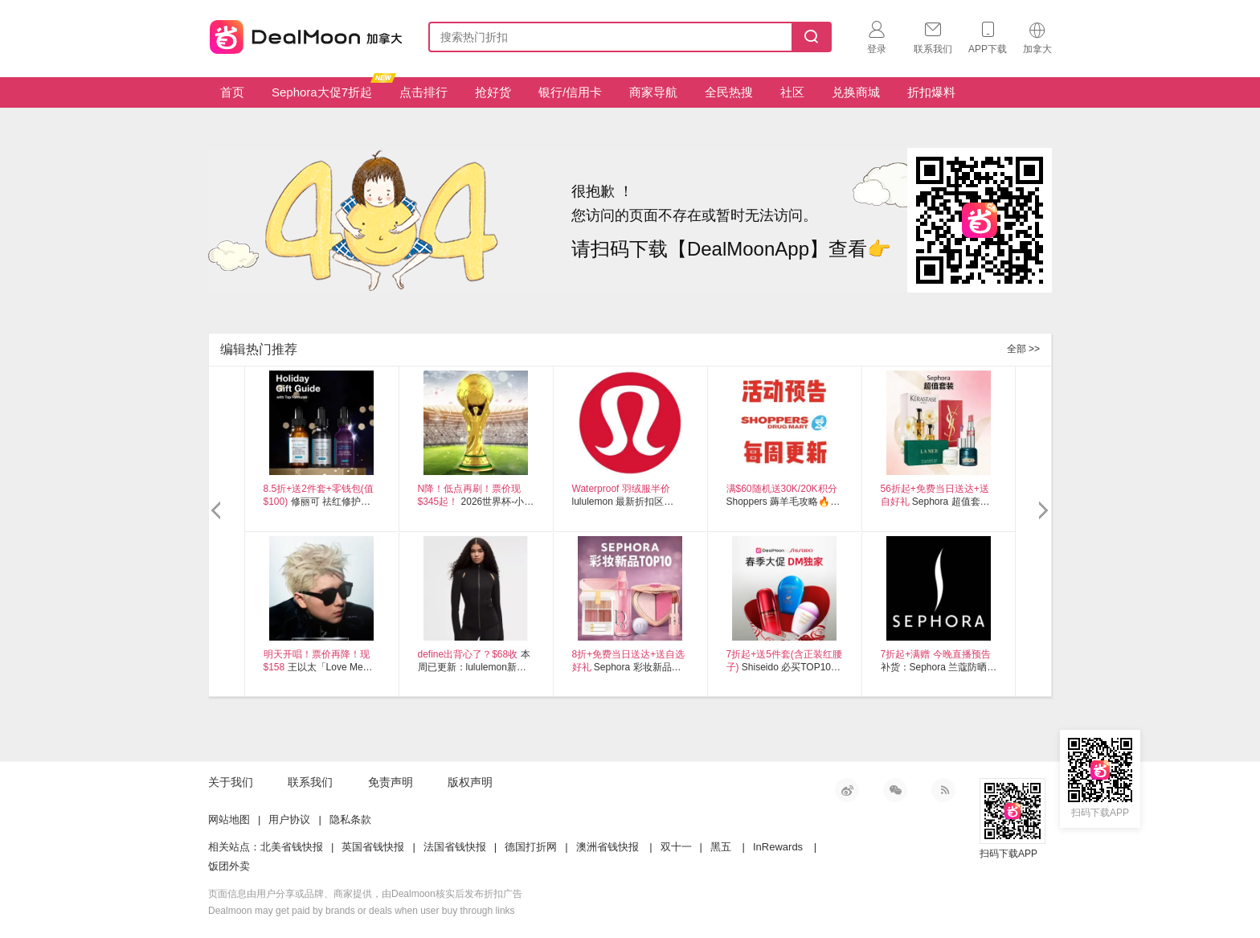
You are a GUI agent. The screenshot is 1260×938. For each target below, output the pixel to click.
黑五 (720, 847)
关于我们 (230, 782)
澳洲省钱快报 (607, 847)
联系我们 (310, 782)
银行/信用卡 (570, 92)
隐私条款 (350, 819)
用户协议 (289, 819)
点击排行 (423, 92)
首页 (232, 92)
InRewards (778, 847)
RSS (943, 790)
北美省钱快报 (291, 847)
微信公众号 (895, 790)
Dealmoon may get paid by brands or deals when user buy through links (361, 910)
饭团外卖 (229, 866)
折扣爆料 (931, 92)
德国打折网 (531, 847)
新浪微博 (847, 790)
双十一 (676, 847)
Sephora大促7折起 (328, 88)
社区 (792, 92)
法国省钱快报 (454, 847)
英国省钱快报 (373, 847)
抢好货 (493, 92)
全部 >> (1023, 348)
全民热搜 (729, 92)
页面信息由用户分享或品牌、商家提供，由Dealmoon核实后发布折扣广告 (365, 893)
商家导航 (653, 92)
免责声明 (390, 782)
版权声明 (470, 782)
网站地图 (229, 819)
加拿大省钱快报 (301, 34)
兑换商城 (856, 92)
